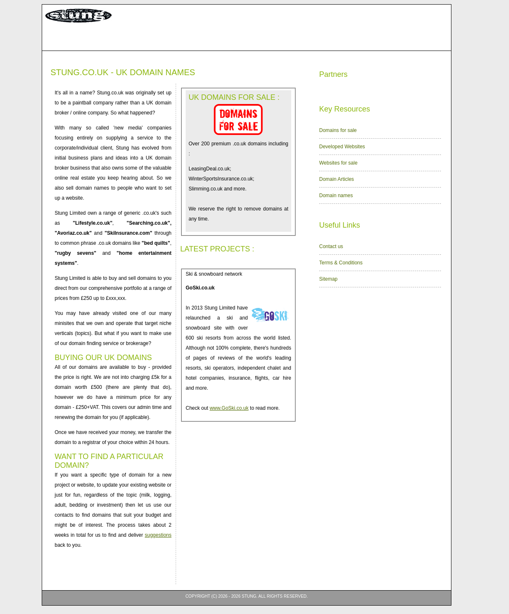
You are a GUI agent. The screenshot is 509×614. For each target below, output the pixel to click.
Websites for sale (338, 163)
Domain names (336, 195)
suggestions (158, 535)
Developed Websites (342, 147)
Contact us (331, 246)
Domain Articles (336, 179)
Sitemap (328, 279)
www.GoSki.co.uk (228, 408)
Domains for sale (338, 130)
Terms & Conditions (341, 263)
